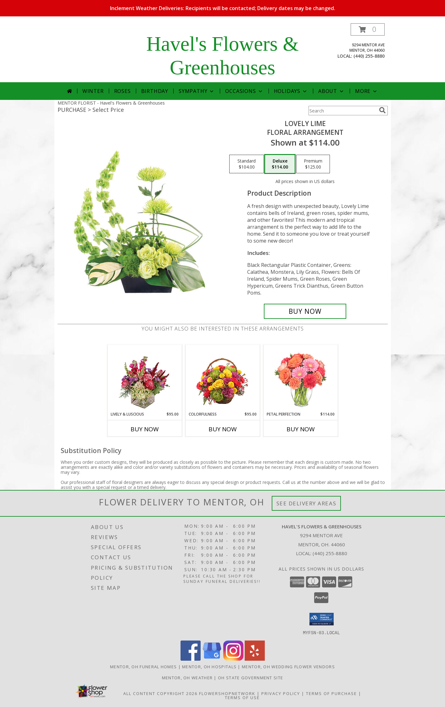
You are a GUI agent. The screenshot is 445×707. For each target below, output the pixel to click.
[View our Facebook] (191, 659)
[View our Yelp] (255, 659)
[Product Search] (342, 110)
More (366, 91)
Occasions (244, 91)
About (331, 91)
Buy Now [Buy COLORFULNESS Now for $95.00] (223, 429)
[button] (368, 29)
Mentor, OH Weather (187, 677)
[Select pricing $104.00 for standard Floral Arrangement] (247, 164)
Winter (93, 91)
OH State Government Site (250, 677)
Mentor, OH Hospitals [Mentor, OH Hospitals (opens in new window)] (209, 666)
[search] (382, 110)
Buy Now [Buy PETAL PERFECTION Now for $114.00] (300, 429)
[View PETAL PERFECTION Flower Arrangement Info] (300, 378)
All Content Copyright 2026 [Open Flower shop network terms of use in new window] (160, 693)
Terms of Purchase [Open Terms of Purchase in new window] (331, 693)
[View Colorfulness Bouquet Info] (222, 378)
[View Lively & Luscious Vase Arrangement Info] (144, 378)
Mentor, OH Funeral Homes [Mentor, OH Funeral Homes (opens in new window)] (143, 666)
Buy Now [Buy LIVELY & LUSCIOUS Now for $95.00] (145, 429)
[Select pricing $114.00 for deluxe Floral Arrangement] (280, 164)
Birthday (154, 91)
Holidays (291, 91)
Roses (122, 91)
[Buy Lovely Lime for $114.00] (305, 311)
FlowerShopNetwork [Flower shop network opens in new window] (227, 693)
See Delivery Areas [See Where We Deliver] (306, 503)
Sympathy (197, 91)
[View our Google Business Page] (212, 659)
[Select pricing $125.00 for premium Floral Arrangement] (313, 164)
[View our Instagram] (233, 659)
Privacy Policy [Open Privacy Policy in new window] (280, 693)
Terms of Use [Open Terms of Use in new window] (242, 697)
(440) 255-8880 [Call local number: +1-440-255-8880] (369, 56)
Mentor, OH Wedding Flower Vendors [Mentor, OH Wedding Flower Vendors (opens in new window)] (288, 666)
